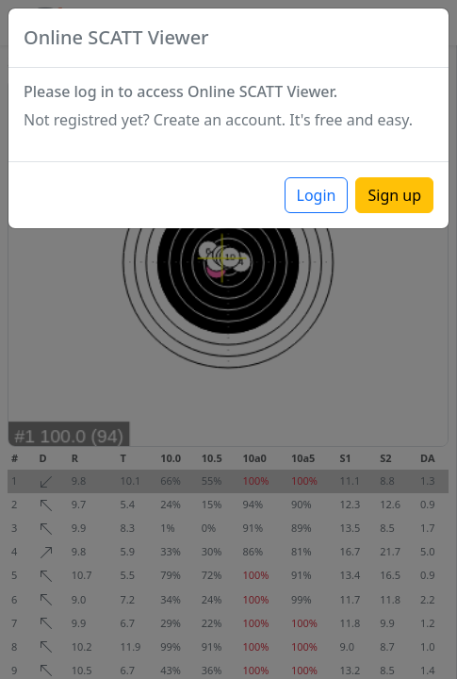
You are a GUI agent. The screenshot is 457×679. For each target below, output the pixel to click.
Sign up (394, 195)
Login (316, 195)
